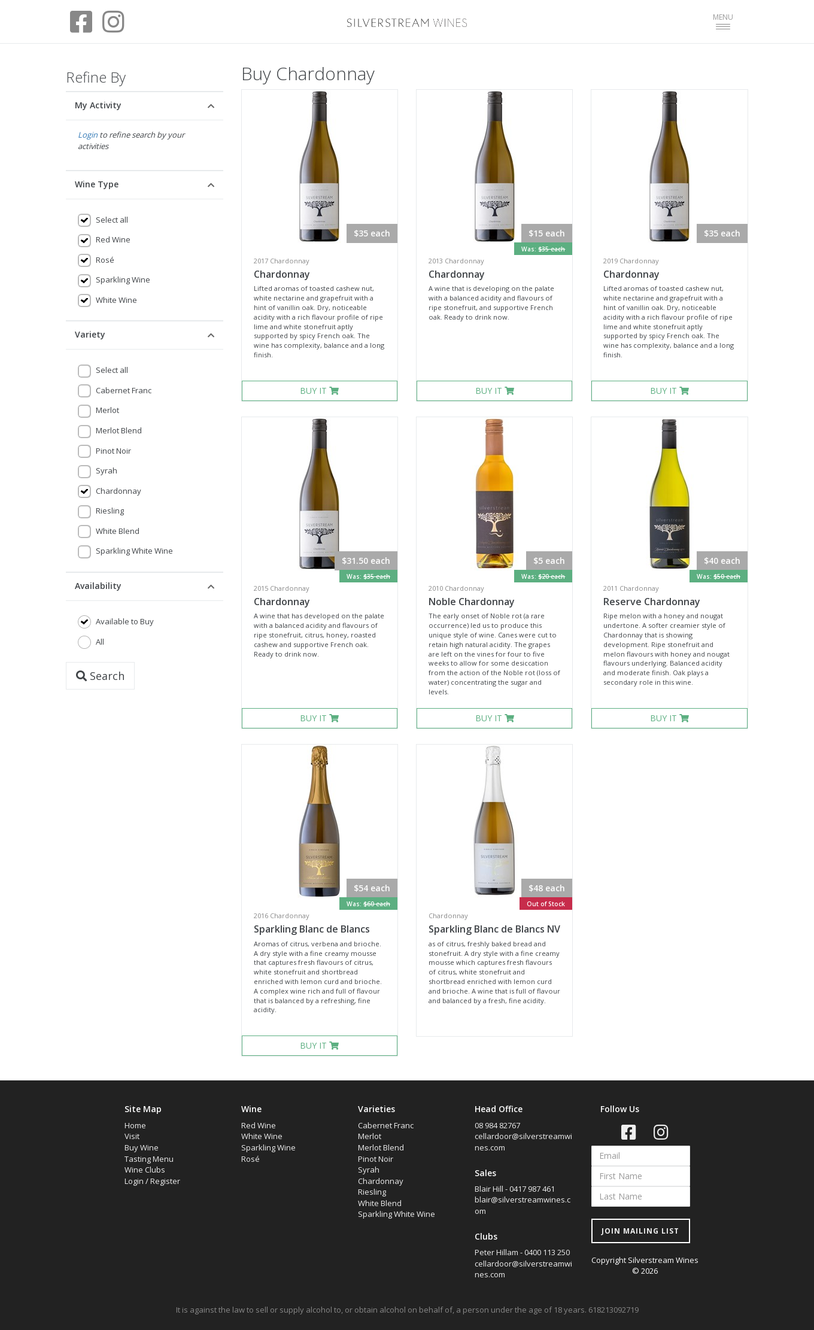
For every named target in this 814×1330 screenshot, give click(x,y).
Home (135, 1125)
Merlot (107, 410)
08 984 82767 (497, 1125)
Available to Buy (125, 621)
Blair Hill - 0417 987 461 (515, 1188)
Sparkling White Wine (134, 550)
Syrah (106, 470)
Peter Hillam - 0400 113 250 (522, 1252)
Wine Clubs (144, 1169)
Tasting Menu (149, 1158)
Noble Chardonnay (472, 601)
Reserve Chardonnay (651, 601)
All (100, 641)
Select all (112, 219)
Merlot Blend (119, 430)
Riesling (110, 510)
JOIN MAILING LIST (640, 1231)
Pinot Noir (113, 450)
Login (88, 134)
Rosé (105, 259)
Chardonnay (118, 490)
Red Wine (113, 239)
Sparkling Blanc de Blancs (312, 929)
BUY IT (319, 390)
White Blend (117, 531)
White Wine (116, 299)
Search (100, 676)
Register (165, 1181)
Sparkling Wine (123, 279)
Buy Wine (141, 1147)
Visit (131, 1136)
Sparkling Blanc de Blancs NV (494, 929)
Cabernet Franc (123, 390)
